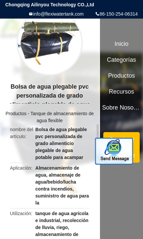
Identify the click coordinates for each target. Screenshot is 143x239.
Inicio (121, 43)
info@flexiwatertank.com (58, 14)
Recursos (121, 91)
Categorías (121, 59)
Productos (16, 113)
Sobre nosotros (121, 107)
